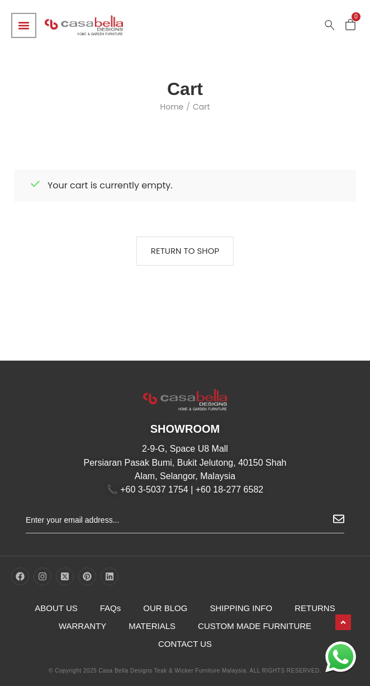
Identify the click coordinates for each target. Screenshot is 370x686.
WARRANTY (82, 626)
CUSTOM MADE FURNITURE (254, 626)
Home (171, 106)
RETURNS (315, 608)
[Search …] (330, 25)
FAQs (110, 608)
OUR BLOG (165, 608)
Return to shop (185, 251)
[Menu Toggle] (23, 25)
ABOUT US (56, 608)
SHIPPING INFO (241, 608)
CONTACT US (185, 644)
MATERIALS (152, 626)
